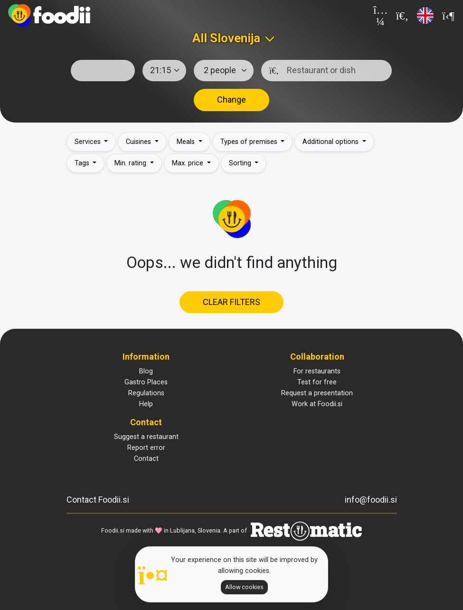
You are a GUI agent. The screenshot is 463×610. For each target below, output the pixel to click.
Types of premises (249, 142)
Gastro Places (146, 382)
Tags (83, 163)
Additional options (331, 142)
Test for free (317, 382)
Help (146, 404)
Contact (146, 459)
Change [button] (231, 100)
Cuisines (139, 142)
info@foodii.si (371, 500)
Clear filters (231, 302)
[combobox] (231, 38)
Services (89, 142)
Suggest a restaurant (146, 437)
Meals (187, 142)
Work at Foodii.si (317, 404)
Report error (146, 448)
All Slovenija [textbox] (226, 38)
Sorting (241, 163)
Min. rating (131, 163)
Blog (146, 371)
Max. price (188, 163)
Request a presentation (317, 393)
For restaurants (316, 371)
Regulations (146, 393)
